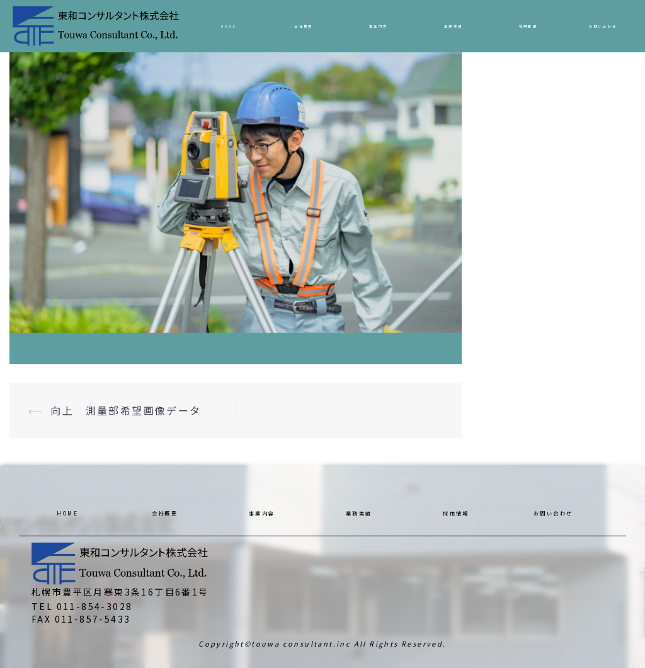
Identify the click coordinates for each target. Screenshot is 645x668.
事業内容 (378, 26)
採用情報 (528, 26)
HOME (228, 26)
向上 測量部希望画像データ (125, 410)
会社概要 (303, 26)
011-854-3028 (95, 606)
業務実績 (453, 26)
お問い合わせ (603, 26)
